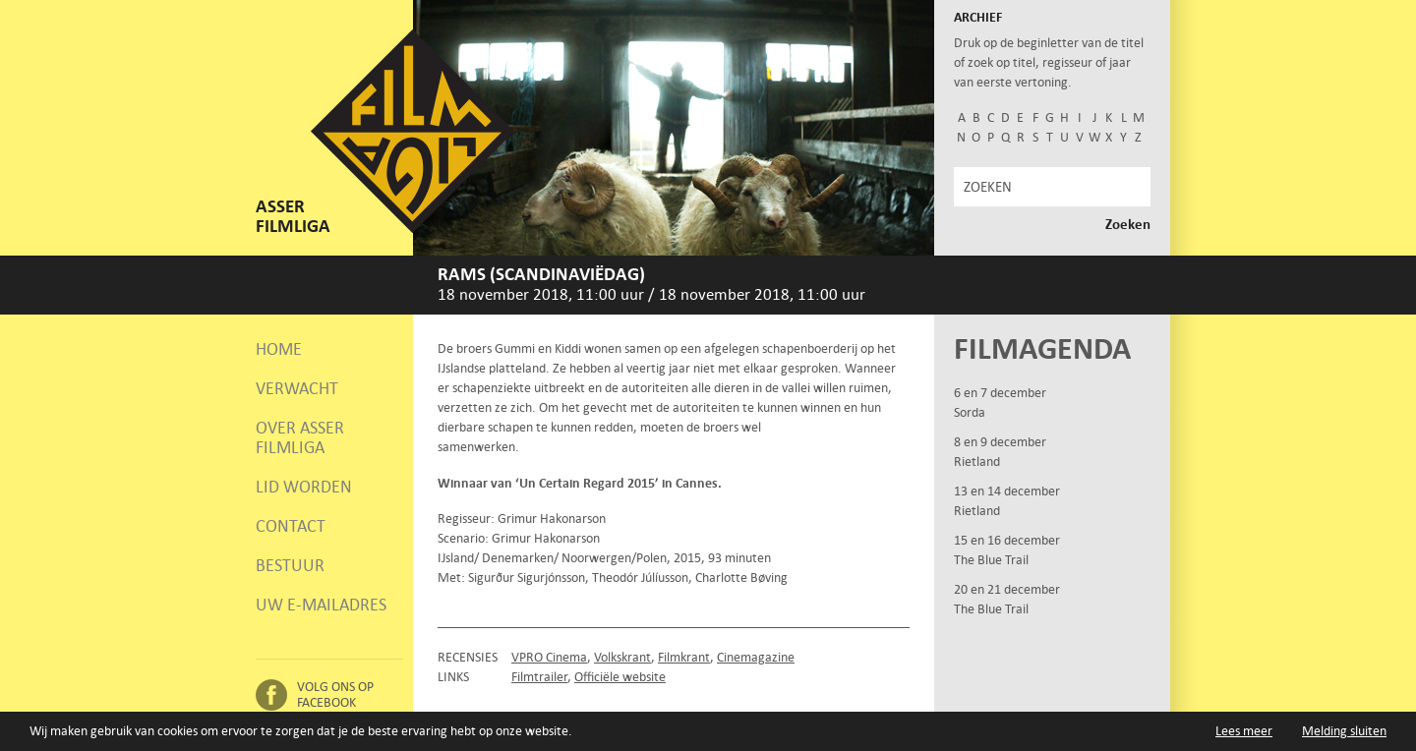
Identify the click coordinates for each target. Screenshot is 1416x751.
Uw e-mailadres (321, 604)
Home (279, 349)
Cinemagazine (756, 657)
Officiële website (620, 676)
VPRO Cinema (549, 657)
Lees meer (1243, 730)
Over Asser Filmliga (300, 437)
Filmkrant (684, 657)
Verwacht (297, 388)
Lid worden (304, 486)
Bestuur (290, 565)
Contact (290, 526)
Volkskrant (622, 657)
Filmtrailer (539, 676)
